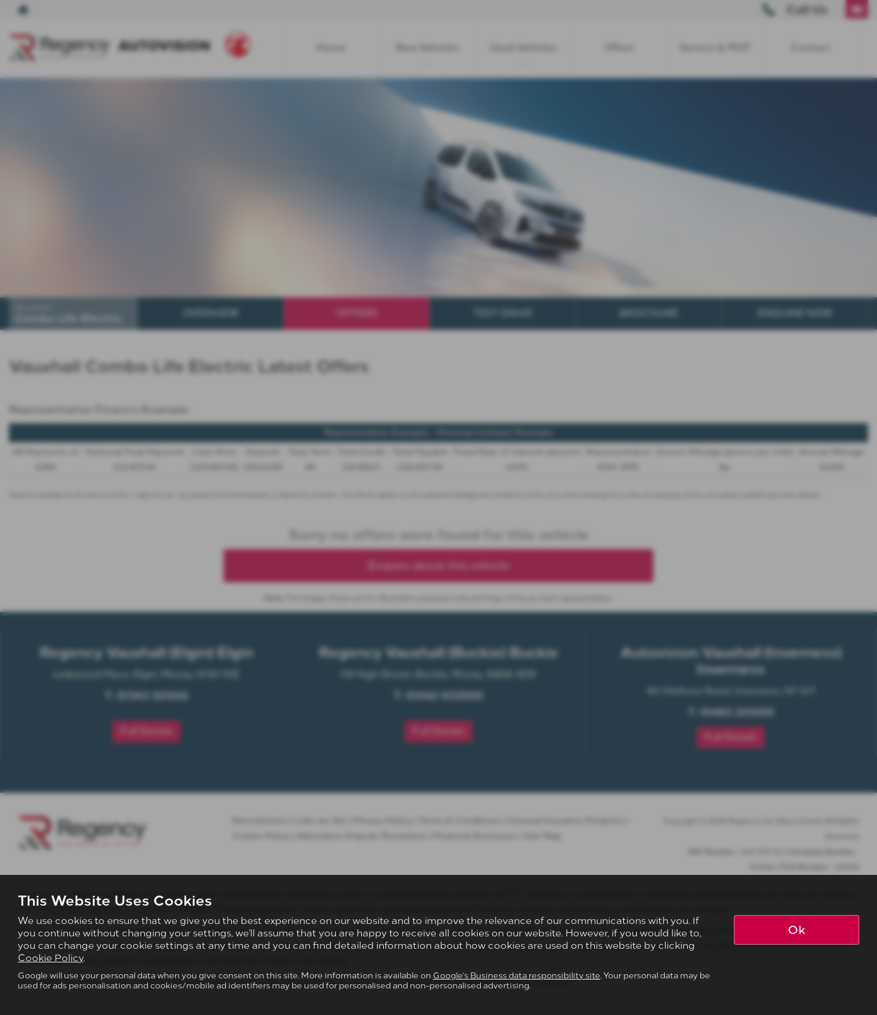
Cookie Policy (50, 958)
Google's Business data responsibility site (516, 975)
